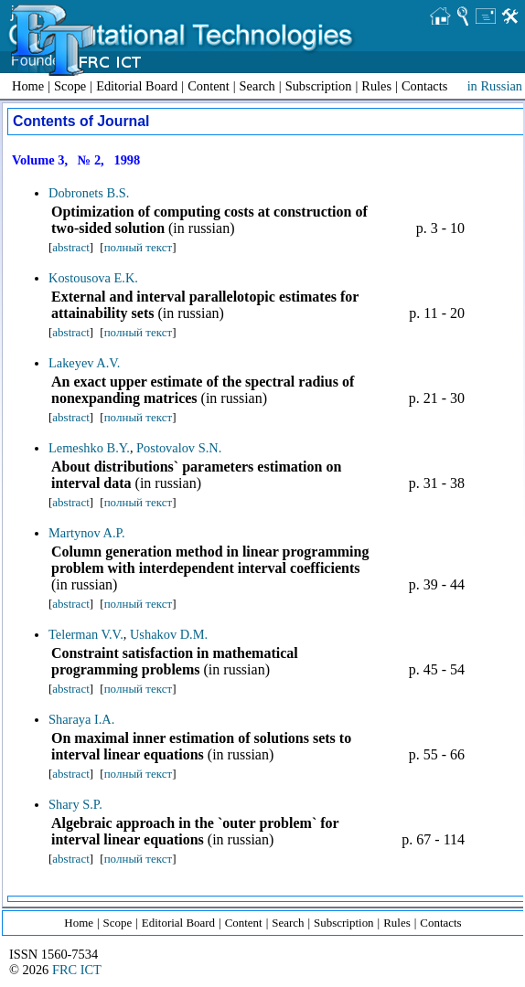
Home (28, 86)
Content (209, 86)
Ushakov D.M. (169, 634)
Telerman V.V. (85, 634)
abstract (70, 247)
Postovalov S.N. (178, 447)
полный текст (138, 247)
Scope (70, 86)
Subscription (318, 86)
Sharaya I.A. (81, 719)
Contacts (424, 86)
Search (257, 86)
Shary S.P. (75, 804)
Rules (376, 86)
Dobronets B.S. (88, 193)
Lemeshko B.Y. (89, 447)
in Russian (494, 86)
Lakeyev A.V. (84, 363)
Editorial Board (136, 86)
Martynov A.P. (86, 532)
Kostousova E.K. (93, 278)
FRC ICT (77, 969)
